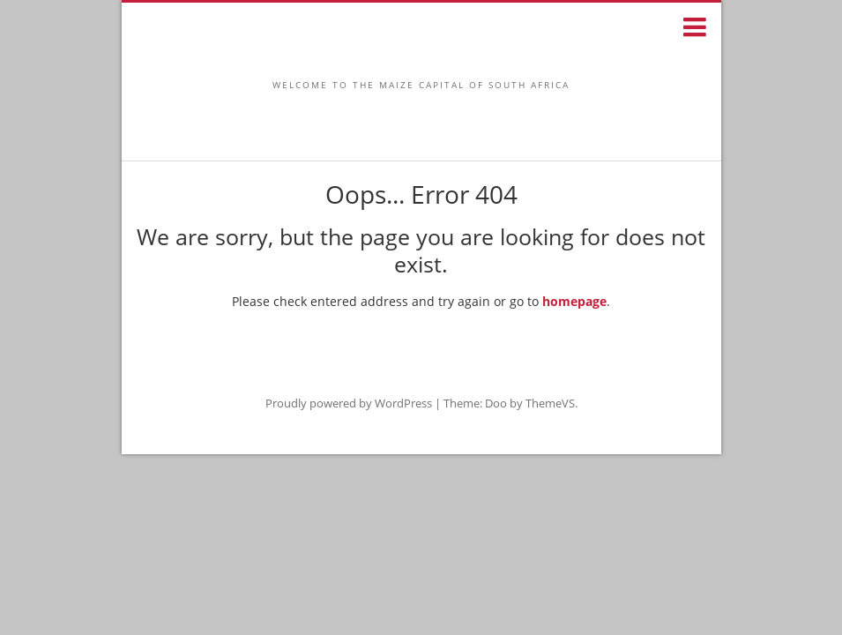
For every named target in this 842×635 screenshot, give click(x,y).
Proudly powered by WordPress (348, 403)
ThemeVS (550, 403)
